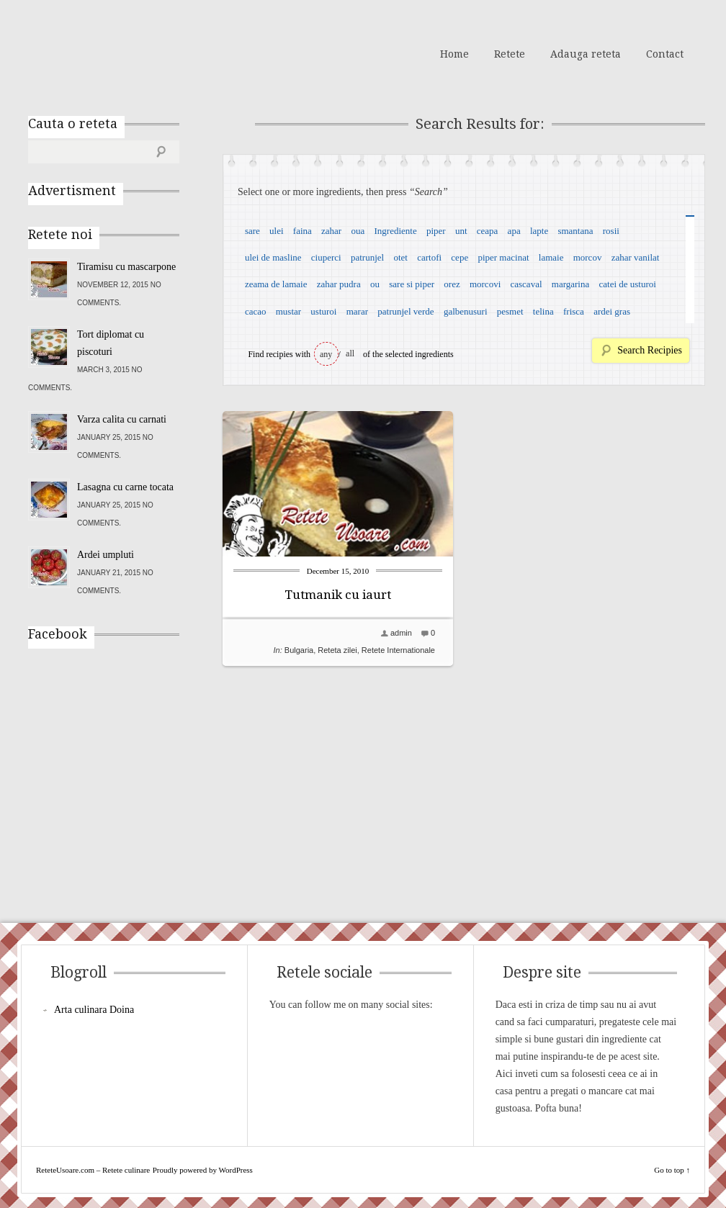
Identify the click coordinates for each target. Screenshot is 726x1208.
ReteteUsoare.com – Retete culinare (131, 52)
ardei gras (611, 311)
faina (302, 230)
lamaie (551, 257)
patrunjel (367, 257)
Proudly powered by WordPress (203, 1170)
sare (252, 230)
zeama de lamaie (276, 284)
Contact (665, 54)
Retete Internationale (398, 650)
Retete (509, 54)
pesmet (510, 311)
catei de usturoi (627, 284)
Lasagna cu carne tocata (125, 487)
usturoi (323, 311)
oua (357, 230)
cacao (255, 311)
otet (400, 257)
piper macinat (503, 257)
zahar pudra (339, 284)
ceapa (487, 230)
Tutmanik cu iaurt (337, 594)
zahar (331, 230)
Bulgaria (298, 650)
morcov (587, 257)
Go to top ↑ (672, 1170)
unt (461, 230)
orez (452, 284)
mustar (288, 311)
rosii (611, 230)
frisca (573, 311)
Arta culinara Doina (94, 1009)
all (350, 353)
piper (436, 230)
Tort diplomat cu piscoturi (110, 343)
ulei (276, 230)
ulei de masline (273, 257)
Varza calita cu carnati (121, 419)
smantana (575, 230)
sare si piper (411, 284)
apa (514, 230)
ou (375, 284)
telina (543, 311)
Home (454, 54)
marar (357, 311)
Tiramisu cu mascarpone (126, 266)
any (326, 354)
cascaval (526, 284)
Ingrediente (395, 230)
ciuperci (326, 257)
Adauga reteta (585, 54)
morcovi (485, 284)
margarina (570, 284)
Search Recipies (649, 350)
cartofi (429, 257)
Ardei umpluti (105, 554)
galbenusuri (466, 311)
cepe (459, 257)
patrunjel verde (405, 311)
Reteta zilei (337, 650)
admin (401, 632)
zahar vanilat (635, 257)
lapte (539, 230)
